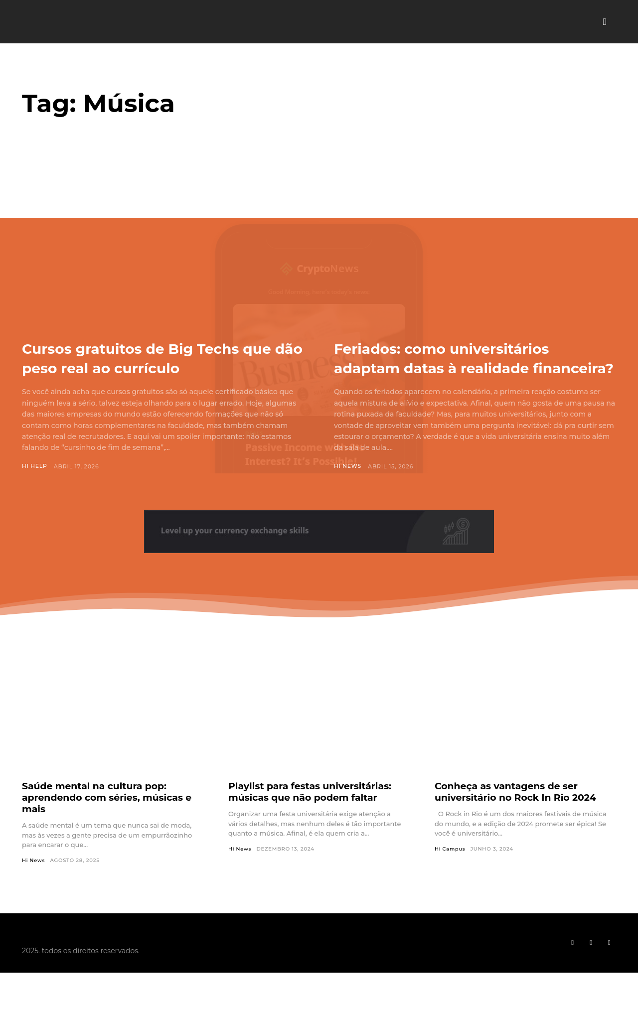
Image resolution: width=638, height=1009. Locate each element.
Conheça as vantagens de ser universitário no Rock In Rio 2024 (520, 811)
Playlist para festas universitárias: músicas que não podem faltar (315, 811)
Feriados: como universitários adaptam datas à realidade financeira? (464, 367)
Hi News (348, 485)
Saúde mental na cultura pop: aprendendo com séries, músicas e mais (112, 816)
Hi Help (35, 466)
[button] (604, 21)
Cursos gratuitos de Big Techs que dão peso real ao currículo (156, 357)
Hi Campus (450, 868)
